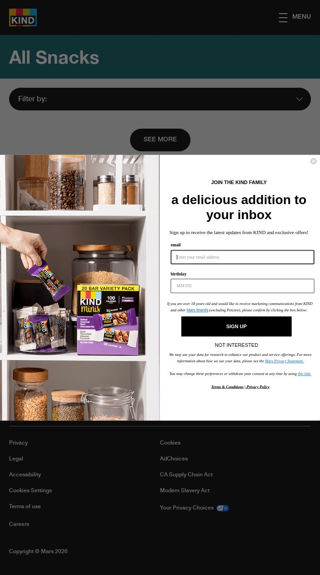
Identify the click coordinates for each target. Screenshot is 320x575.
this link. (304, 373)
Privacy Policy (257, 386)
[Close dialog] (313, 161)
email (175, 244)
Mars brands (198, 310)
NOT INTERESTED (236, 343)
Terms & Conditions (227, 386)
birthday (178, 273)
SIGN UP (236, 327)
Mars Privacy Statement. (284, 361)
